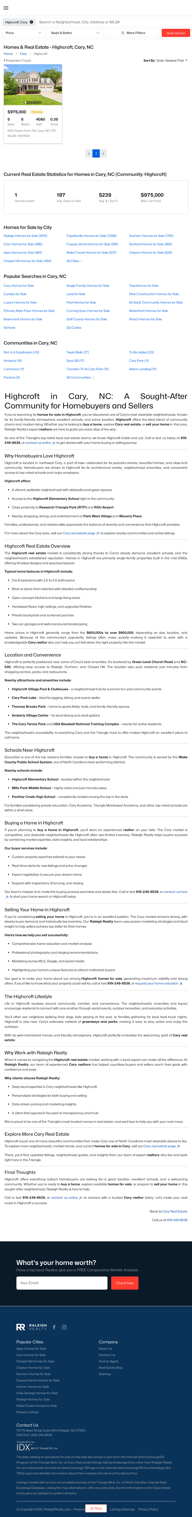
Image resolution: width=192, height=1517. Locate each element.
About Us (105, 1348)
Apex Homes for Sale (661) (23, 252)
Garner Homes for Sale (32, 1386)
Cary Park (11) (139, 360)
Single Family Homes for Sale (88, 285)
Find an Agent (108, 1361)
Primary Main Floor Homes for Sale (29, 311)
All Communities (81, 377)
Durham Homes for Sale (33, 1374)
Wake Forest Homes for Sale (36, 1406)
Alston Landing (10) (142, 369)
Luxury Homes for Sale (20, 302)
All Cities (75, 261)
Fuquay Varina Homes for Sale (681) (92, 244)
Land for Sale (76, 294)
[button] (6, 8)
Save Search (176, 33)
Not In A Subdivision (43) (21, 352)
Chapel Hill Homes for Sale (35, 1361)
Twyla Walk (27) (78, 352)
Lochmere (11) (14, 369)
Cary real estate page (81, 533)
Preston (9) (12, 377)
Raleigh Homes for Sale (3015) (25, 236)
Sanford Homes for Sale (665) (150, 244)
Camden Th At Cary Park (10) (88, 369)
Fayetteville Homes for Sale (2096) (92, 236)
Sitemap (105, 1374)
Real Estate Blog (111, 1367)
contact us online (40, 443)
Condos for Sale (15, 294)
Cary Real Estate (174, 1211)
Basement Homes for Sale (23, 319)
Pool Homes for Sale (81, 302)
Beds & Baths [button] (75, 33)
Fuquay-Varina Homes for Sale (37, 1380)
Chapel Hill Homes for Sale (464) (27, 261)
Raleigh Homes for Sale (33, 1399)
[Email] (62, 1283)
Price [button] (24, 33)
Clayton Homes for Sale (33, 1367)
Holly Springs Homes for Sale (37, 1393)
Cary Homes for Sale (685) (23, 244)
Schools (9, 327)
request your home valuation (159, 983)
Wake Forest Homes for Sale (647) (92, 252)
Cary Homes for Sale (19, 285)
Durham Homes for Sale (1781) (151, 236)
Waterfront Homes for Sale (148, 311)
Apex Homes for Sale (31, 1348)
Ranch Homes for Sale (145, 319)
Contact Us (107, 1355)
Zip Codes (74, 327)
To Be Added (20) (141, 352)
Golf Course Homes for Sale (87, 319)
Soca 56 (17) (75, 360)
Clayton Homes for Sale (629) (150, 252)
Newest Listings (27, 1412)
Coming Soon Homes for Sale (88, 311)
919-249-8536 (177, 1220)
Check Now (124, 1283)
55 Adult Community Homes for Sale (156, 302)
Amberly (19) (13, 360)
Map (96, 1508)
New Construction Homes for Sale (154, 294)
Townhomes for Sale (144, 285)
